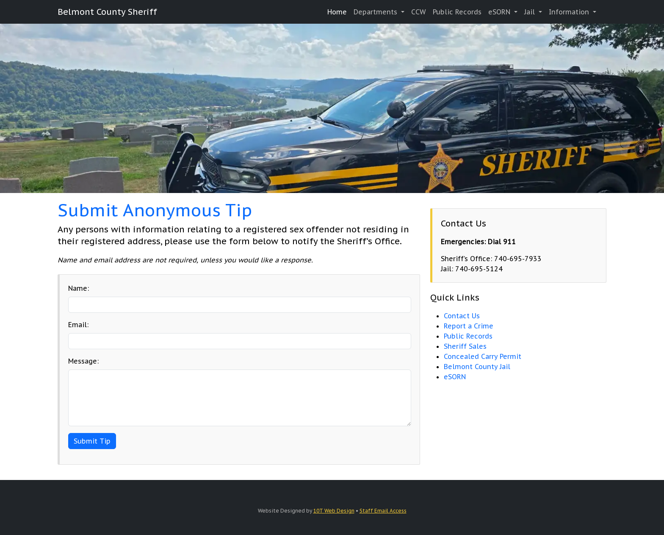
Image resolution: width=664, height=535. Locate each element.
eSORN (455, 376)
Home (337, 12)
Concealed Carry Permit (482, 356)
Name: (78, 288)
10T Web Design (333, 510)
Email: (78, 324)
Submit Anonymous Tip (155, 210)
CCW (418, 12)
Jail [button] (530, 12)
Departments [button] (376, 12)
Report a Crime (468, 326)
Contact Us (462, 316)
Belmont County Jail (477, 366)
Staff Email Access (383, 510)
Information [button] (570, 12)
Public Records (457, 12)
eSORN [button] (500, 12)
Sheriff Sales (465, 346)
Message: (83, 361)
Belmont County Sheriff (107, 11)
